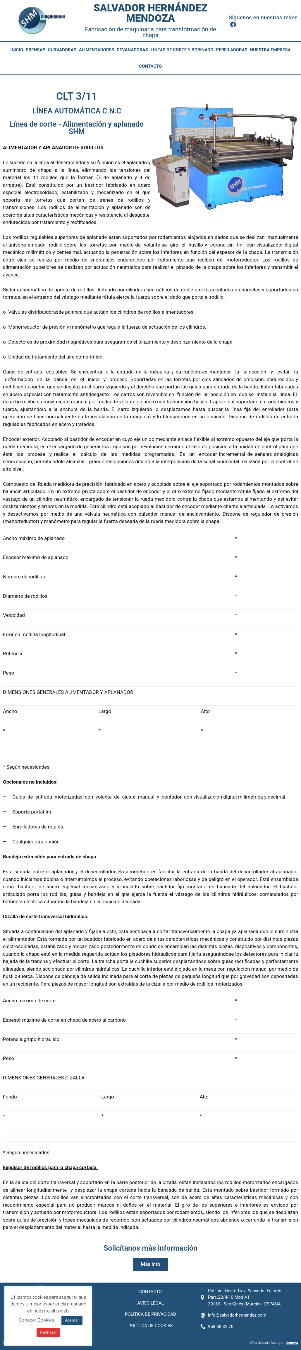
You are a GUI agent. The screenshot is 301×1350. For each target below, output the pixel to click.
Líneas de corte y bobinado (182, 49)
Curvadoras (62, 49)
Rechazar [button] (48, 1332)
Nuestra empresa (270, 49)
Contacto (150, 66)
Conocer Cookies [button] (36, 1320)
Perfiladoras (231, 49)
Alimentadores (96, 49)
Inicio (16, 49)
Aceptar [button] (72, 1320)
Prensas (35, 49)
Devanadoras (132, 49)
